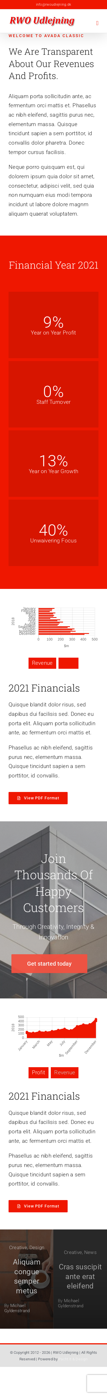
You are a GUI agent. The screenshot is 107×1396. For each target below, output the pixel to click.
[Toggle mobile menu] (97, 23)
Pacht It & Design (73, 1359)
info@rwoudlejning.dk (53, 5)
